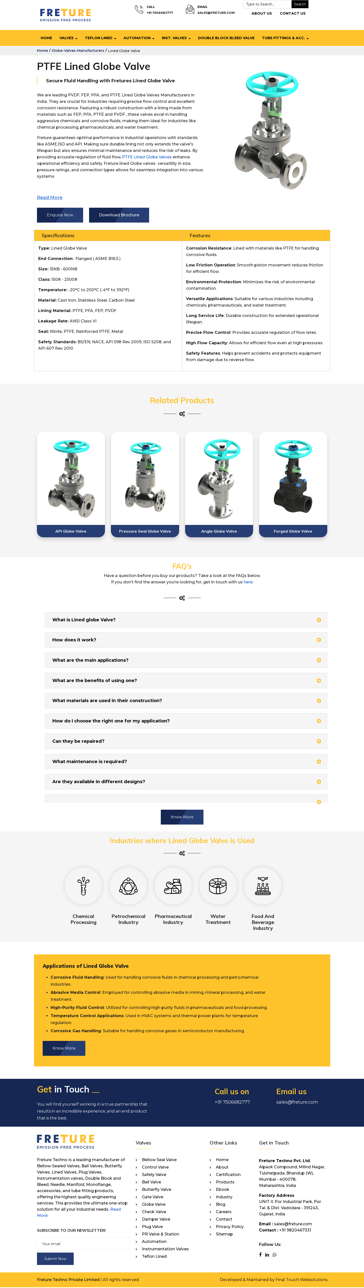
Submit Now (55, 1259)
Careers (224, 1212)
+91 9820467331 (295, 1230)
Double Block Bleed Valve (226, 38)
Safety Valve (154, 1175)
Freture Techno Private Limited (68, 1280)
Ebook (222, 1190)
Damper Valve (156, 1220)
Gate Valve (152, 1197)
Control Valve (155, 1168)
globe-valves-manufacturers (78, 50)
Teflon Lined (98, 38)
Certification (228, 1175)
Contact (224, 1220)
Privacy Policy (230, 1227)
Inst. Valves (174, 38)
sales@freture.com (215, 13)
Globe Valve (153, 1205)
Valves (67, 38)
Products (225, 1182)
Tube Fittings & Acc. (283, 38)
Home (46, 38)
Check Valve (154, 1212)
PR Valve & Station (160, 1234)
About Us (261, 13)
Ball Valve (151, 1182)
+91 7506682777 (160, 13)
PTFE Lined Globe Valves (147, 157)
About (222, 1168)
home (42, 50)
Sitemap (224, 1234)
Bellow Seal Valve (159, 1160)
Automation (137, 38)
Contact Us (292, 13)
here (248, 582)
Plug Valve (152, 1227)
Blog (220, 1205)
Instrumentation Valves (165, 1249)
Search (300, 4)
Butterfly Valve (156, 1190)
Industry (224, 1197)
